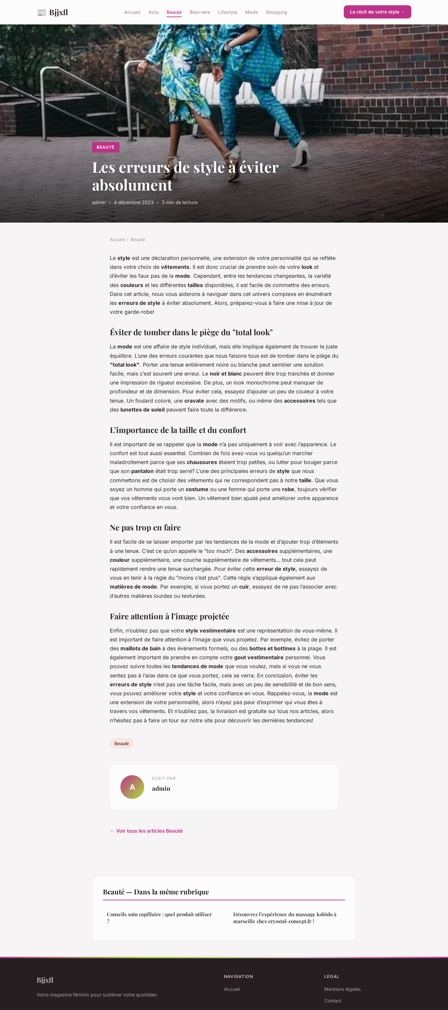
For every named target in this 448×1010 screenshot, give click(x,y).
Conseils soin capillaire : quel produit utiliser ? (159, 917)
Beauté (174, 12)
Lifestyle (227, 12)
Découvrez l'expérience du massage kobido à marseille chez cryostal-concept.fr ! (284, 917)
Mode (251, 12)
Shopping (276, 12)
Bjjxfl (52, 12)
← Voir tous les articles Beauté (146, 831)
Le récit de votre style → (377, 12)
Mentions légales (342, 989)
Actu (153, 12)
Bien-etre (200, 12)
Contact (332, 1000)
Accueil (132, 12)
